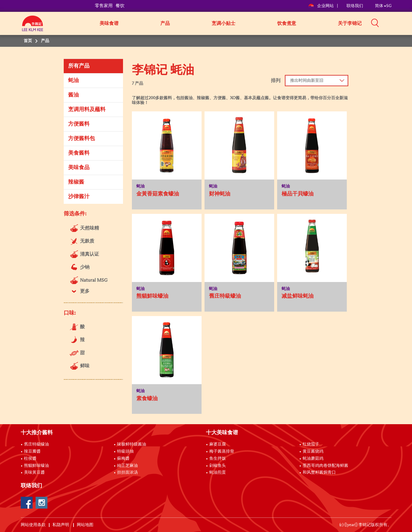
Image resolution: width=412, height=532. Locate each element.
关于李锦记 (350, 23)
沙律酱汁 (79, 196)
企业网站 (321, 6)
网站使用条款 (33, 525)
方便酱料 (79, 124)
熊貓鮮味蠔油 (36, 466)
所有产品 (79, 66)
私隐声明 (61, 525)
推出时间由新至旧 (306, 80)
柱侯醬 (30, 458)
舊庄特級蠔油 (36, 444)
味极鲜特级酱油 (131, 444)
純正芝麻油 (127, 466)
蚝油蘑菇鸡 (313, 458)
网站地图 (85, 525)
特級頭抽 (125, 451)
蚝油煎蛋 (217, 472)
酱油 (73, 95)
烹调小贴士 (223, 23)
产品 (165, 23)
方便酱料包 (81, 138)
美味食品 (79, 167)
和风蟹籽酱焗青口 (319, 472)
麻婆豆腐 (217, 444)
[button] (393, 23)
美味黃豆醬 (34, 472)
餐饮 (120, 6)
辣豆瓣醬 (32, 451)
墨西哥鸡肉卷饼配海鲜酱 (325, 466)
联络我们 (354, 6)
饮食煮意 (286, 23)
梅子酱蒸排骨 (221, 451)
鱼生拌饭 (217, 458)
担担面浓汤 (127, 472)
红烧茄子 (311, 444)
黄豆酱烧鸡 (313, 451)
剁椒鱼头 (217, 466)
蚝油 (73, 80)
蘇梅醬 (123, 458)
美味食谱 (109, 23)
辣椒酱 (76, 182)
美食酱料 (79, 153)
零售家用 (104, 6)
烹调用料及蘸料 (87, 109)
